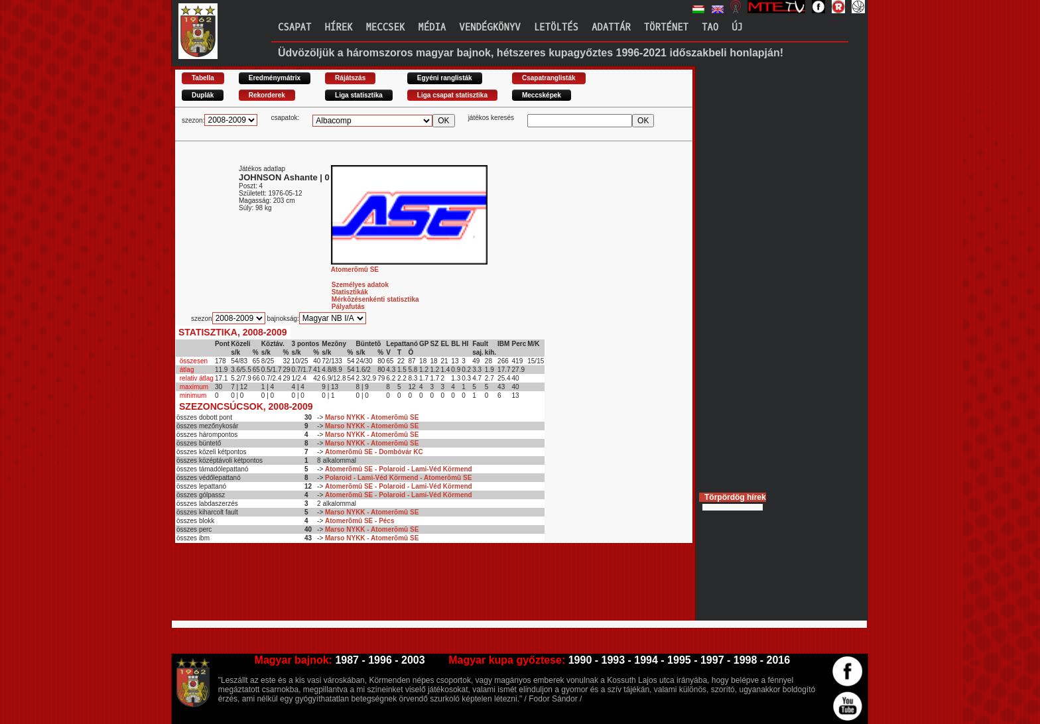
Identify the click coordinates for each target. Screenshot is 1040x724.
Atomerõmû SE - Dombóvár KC (374, 451)
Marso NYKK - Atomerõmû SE (372, 417)
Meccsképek (541, 95)
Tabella (203, 78)
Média (432, 27)
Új (737, 27)
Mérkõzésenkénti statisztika (375, 299)
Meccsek (385, 27)
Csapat (294, 27)
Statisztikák (350, 292)
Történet (666, 27)
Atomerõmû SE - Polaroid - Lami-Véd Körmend (398, 469)
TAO (710, 27)
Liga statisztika (359, 95)
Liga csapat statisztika (452, 95)
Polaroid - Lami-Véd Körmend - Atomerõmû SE (398, 477)
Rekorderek (267, 95)
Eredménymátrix (274, 78)
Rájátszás (350, 78)
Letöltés (556, 27)
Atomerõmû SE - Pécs (359, 520)
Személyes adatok (360, 284)
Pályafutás (348, 306)
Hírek (338, 27)
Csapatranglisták (549, 78)
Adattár (611, 27)
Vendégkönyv (489, 27)
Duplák (203, 95)
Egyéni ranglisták (444, 78)
